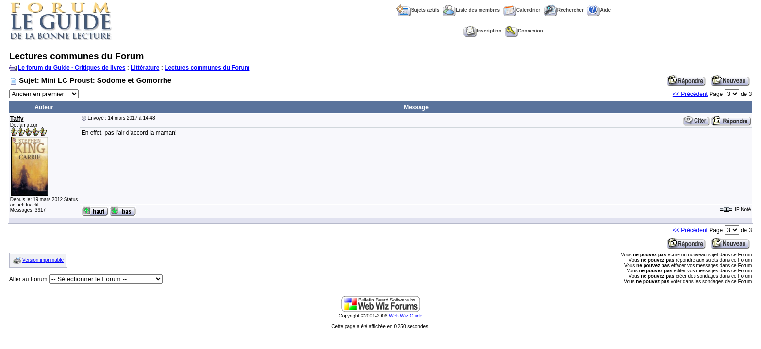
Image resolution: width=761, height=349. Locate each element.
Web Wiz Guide (405, 315)
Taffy (17, 118)
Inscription (482, 30)
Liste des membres (471, 10)
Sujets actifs (418, 10)
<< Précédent (690, 94)
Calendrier (521, 10)
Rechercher (564, 10)
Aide (599, 10)
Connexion (524, 30)
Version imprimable (43, 260)
